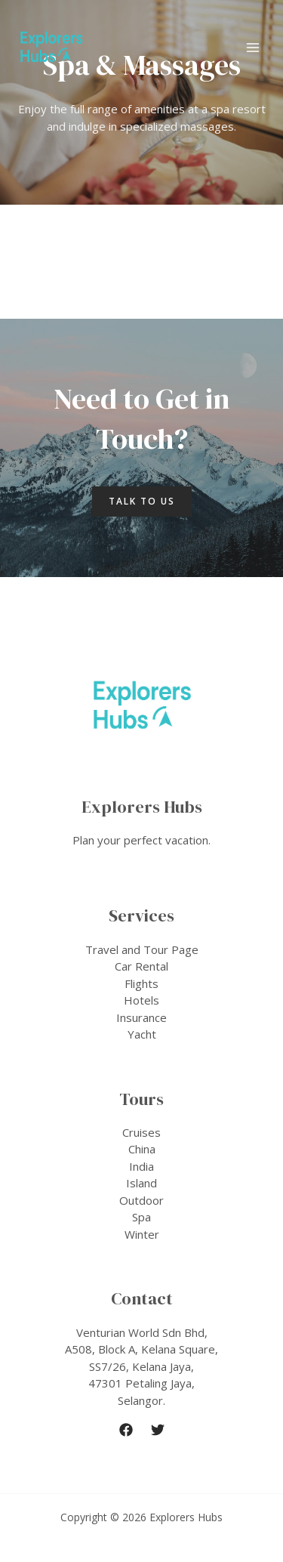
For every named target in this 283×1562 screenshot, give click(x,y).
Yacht (142, 1034)
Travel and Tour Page (141, 949)
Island (141, 1182)
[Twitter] (158, 1430)
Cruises (141, 1132)
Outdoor (141, 1200)
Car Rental (141, 966)
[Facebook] (126, 1430)
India (141, 1166)
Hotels (141, 1000)
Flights (141, 983)
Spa (141, 1216)
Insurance (141, 1017)
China (141, 1148)
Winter (142, 1234)
